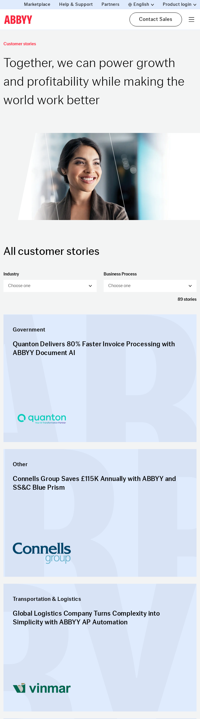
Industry (11, 274)
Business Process (120, 274)
